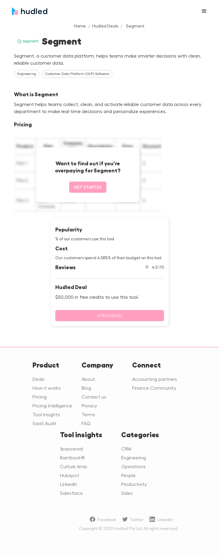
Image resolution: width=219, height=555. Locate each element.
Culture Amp (73, 466)
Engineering (133, 457)
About (88, 379)
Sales (127, 493)
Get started (88, 187)
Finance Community (154, 388)
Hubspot (69, 475)
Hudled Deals (105, 25)
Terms (88, 414)
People (128, 475)
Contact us (94, 396)
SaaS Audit (44, 423)
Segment (135, 25)
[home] (100, 11)
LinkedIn (68, 484)
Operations (133, 466)
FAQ (86, 423)
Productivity (134, 484)
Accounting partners (154, 379)
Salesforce (71, 493)
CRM (126, 448)
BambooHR (72, 457)
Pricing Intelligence (52, 405)
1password (71, 448)
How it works (47, 388)
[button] (204, 11)
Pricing (40, 396)
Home (80, 25)
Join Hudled (109, 315)
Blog (86, 388)
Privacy (89, 405)
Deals (39, 379)
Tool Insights (46, 414)
